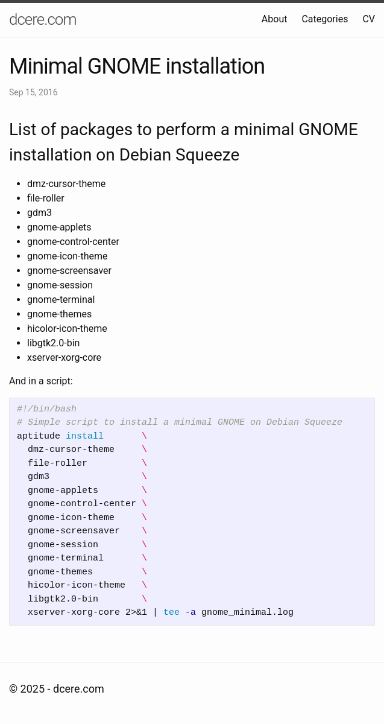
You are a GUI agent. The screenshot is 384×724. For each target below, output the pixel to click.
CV (368, 19)
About (275, 19)
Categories (324, 19)
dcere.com (42, 19)
